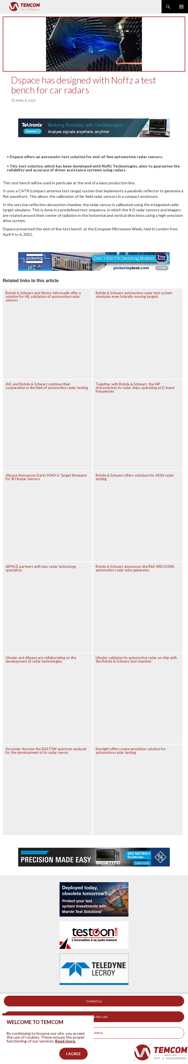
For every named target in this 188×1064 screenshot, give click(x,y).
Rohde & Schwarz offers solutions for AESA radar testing (135, 477)
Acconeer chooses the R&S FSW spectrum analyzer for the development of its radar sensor (46, 751)
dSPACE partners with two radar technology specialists (41, 568)
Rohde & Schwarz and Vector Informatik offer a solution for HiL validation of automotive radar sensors (43, 296)
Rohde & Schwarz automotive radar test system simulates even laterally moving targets (134, 295)
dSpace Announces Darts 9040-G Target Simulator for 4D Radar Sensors (46, 477)
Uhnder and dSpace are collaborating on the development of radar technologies (41, 659)
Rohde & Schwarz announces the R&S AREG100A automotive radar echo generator (135, 568)
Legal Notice (94, 1033)
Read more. (65, 1050)
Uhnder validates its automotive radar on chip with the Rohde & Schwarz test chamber (136, 659)
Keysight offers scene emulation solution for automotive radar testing (131, 751)
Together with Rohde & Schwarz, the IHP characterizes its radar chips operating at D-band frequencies (135, 387)
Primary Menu (181, 6)
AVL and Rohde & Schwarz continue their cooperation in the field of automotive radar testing (47, 386)
